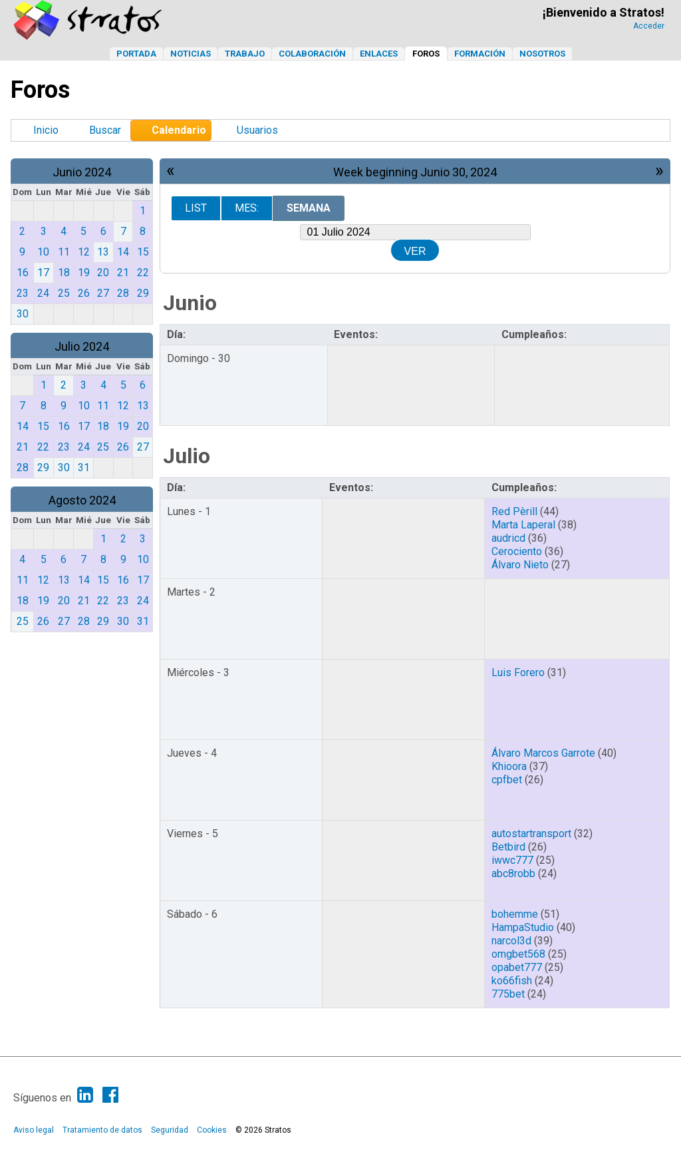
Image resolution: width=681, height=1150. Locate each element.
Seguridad (169, 1130)
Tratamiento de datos (102, 1130)
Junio (190, 302)
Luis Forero (518, 672)
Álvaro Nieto (520, 564)
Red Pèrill (514, 511)
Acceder (648, 26)
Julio (186, 456)
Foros (426, 54)
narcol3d (511, 940)
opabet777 (516, 967)
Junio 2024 (82, 172)
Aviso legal (33, 1130)
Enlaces (379, 54)
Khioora (509, 766)
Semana (309, 208)
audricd (508, 538)
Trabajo (245, 54)
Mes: (247, 208)
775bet (508, 994)
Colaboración (312, 54)
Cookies (212, 1130)
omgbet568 (518, 954)
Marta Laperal (523, 524)
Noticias (190, 54)
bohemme (514, 914)
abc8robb (513, 873)
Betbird (508, 847)
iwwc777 (512, 860)
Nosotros (542, 54)
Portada (136, 54)
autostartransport (531, 833)
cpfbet (506, 779)
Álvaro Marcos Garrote (543, 753)
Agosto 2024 (82, 500)
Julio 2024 (82, 346)
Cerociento (516, 551)
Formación (479, 54)
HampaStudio (522, 927)
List (196, 208)
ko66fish (511, 980)
